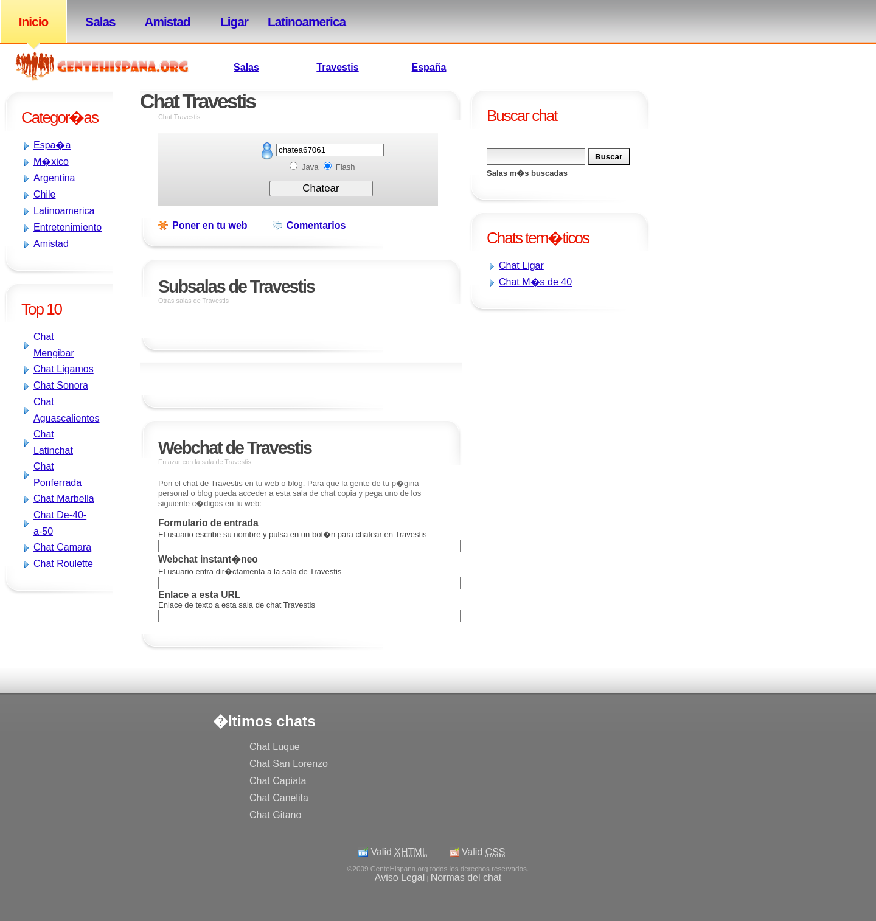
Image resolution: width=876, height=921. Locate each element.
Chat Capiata (277, 781)
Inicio (33, 22)
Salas (100, 22)
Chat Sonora (60, 385)
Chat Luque (274, 747)
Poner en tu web (210, 225)
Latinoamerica (301, 22)
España (429, 67)
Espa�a (52, 145)
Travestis (337, 67)
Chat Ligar (521, 265)
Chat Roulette (63, 563)
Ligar (234, 22)
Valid (398, 852)
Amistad (167, 22)
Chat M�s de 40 (535, 282)
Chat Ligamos (63, 369)
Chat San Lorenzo (288, 764)
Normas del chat (466, 877)
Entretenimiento (67, 227)
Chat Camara (62, 547)
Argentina (54, 178)
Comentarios (316, 225)
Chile (44, 194)
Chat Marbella (63, 498)
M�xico (51, 161)
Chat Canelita (278, 798)
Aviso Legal (400, 877)
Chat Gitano (275, 815)
